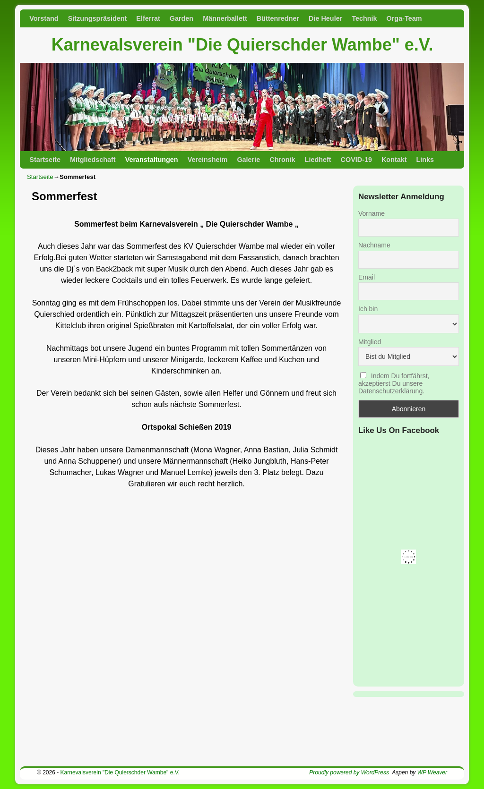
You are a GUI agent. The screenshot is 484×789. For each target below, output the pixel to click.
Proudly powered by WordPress (349, 772)
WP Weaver (432, 772)
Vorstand (43, 18)
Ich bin (368, 309)
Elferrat (148, 18)
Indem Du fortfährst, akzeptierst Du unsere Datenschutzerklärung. (394, 383)
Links (425, 159)
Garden (181, 18)
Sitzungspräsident (97, 18)
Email (366, 277)
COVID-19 (356, 159)
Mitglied (369, 342)
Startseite (44, 159)
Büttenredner (278, 18)
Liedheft (318, 159)
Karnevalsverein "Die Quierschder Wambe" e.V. (242, 44)
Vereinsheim (208, 159)
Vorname (371, 213)
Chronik (282, 159)
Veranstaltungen (151, 159)
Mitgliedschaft (93, 159)
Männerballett (225, 18)
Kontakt (394, 159)
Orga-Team (404, 18)
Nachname (374, 245)
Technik (364, 18)
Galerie (248, 159)
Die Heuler (325, 18)
